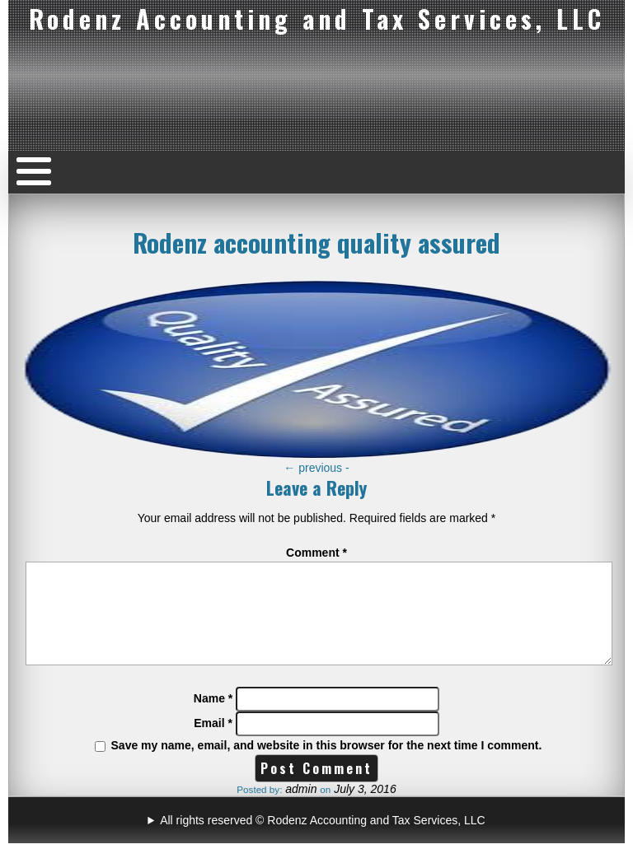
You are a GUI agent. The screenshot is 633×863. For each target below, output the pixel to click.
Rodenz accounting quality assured (316, 242)
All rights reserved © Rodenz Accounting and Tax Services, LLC (322, 840)
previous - (316, 467)
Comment (316, 552)
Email (213, 742)
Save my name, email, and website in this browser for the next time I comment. (326, 765)
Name (213, 718)
